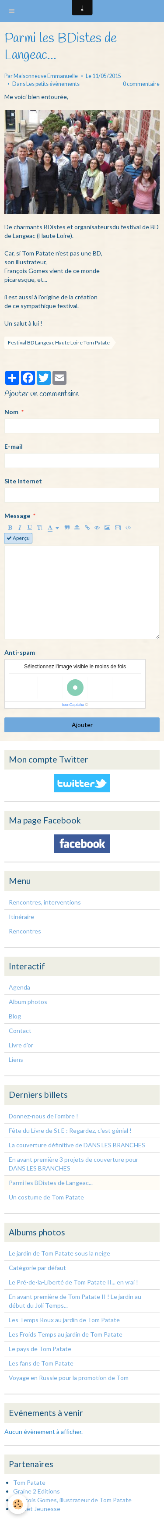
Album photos (28, 1001)
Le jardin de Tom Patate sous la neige (59, 1253)
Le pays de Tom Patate (40, 1348)
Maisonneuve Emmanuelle (46, 76)
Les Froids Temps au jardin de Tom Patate (65, 1334)
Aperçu (18, 538)
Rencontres (25, 931)
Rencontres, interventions (45, 902)
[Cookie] (18, 1504)
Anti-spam (19, 652)
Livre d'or (21, 1045)
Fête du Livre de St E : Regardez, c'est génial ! (70, 1130)
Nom (11, 411)
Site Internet (23, 481)
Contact (20, 1030)
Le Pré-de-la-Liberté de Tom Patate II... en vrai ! (73, 1282)
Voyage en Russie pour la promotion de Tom (69, 1377)
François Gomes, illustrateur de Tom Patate (72, 1500)
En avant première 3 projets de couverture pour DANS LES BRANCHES (73, 1164)
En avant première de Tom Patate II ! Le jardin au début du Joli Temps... (75, 1301)
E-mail (13, 446)
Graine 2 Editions (36, 1491)
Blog (15, 1016)
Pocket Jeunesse (36, 1508)
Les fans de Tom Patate (41, 1363)
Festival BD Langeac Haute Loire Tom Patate (59, 342)
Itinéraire (21, 916)
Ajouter (82, 724)
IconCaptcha (73, 704)
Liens (16, 1059)
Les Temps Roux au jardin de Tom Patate (64, 1319)
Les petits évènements (53, 84)
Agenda (19, 987)
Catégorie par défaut (37, 1267)
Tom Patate (29, 1482)
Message (17, 515)
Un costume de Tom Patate (46, 1197)
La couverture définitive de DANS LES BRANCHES (77, 1145)
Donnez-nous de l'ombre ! (43, 1116)
